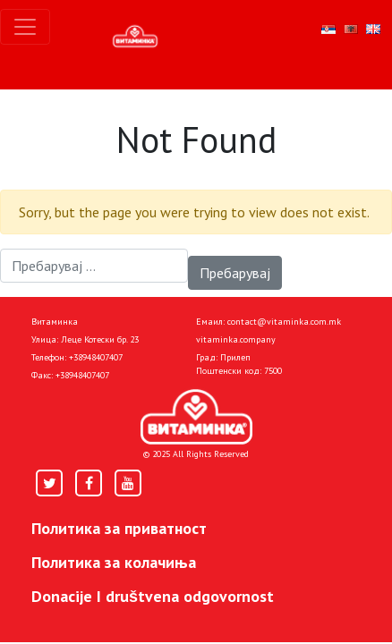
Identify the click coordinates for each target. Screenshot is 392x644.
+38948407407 (96, 357)
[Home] (196, 416)
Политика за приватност (119, 528)
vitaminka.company (236, 339)
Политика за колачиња (113, 562)
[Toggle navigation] (25, 27)
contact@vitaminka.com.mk (284, 321)
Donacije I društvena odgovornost (152, 596)
